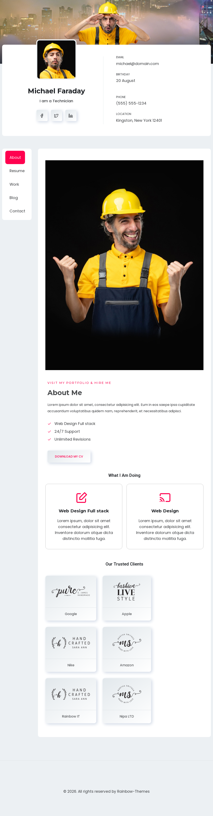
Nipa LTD (127, 716)
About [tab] (15, 157)
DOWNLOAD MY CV (69, 456)
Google (71, 613)
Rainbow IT (71, 716)
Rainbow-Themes (133, 791)
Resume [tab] (17, 171)
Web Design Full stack (84, 510)
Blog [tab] (14, 198)
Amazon (127, 665)
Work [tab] (14, 184)
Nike (70, 665)
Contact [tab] (17, 211)
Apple (127, 613)
